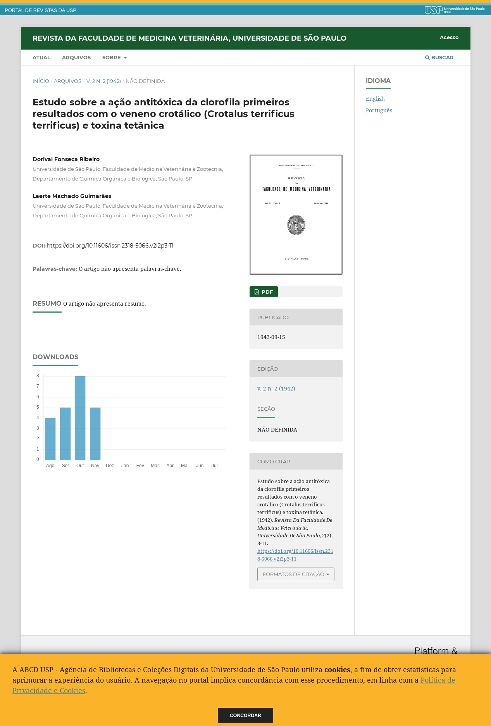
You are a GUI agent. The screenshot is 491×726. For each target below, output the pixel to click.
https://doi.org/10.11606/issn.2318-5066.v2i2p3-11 (110, 245)
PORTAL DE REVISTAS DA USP (40, 10)
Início (41, 81)
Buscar (439, 57)
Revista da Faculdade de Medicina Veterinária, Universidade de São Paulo (189, 38)
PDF (266, 292)
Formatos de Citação (293, 574)
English (375, 98)
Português (379, 110)
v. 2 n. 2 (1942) (103, 81)
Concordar (245, 715)
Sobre (112, 57)
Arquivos (76, 57)
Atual (41, 57)
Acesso (449, 37)
